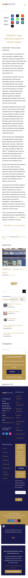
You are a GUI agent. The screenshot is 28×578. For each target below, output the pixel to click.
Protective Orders (18, 416)
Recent (14, 299)
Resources (6, 460)
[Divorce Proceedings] (5, 312)
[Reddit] (22, 16)
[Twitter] (3, 437)
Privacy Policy (7, 468)
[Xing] (22, 22)
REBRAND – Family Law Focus (15, 304)
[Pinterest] (12, 22)
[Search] (24, 291)
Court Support (20, 438)
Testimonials (6, 464)
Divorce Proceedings (13, 311)
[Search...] (12, 291)
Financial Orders (20, 434)
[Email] (12, 26)
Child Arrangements (20, 404)
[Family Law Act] (5, 319)
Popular (6, 299)
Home (4, 448)
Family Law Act (12, 318)
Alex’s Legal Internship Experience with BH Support (13, 333)
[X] (17, 16)
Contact (5, 478)
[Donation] (14, 372)
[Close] (3, 526)
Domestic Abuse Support (20, 423)
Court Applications (19, 429)
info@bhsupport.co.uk (8, 417)
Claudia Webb (6, 236)
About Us (5, 452)
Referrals (5, 456)
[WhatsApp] (17, 19)
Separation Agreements (19, 410)
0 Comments (12, 275)
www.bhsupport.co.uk (8, 422)
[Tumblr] (22, 19)
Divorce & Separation (19, 397)
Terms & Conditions (6, 473)
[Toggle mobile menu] (25, 4)
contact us (17, 217)
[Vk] (17, 22)
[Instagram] (10, 433)
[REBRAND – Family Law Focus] (5, 304)
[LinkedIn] (12, 19)
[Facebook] (12, 16)
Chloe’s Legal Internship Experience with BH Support (13, 326)
